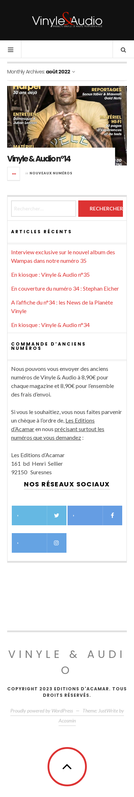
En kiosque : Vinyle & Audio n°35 (50, 274)
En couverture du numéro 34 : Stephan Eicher (65, 288)
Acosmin (67, 720)
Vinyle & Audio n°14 (38, 158)
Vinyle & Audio (67, 662)
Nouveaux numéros (51, 173)
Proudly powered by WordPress (41, 710)
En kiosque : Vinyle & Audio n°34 (50, 324)
